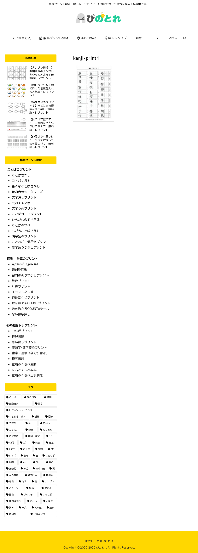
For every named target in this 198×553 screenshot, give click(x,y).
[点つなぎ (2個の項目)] (13, 475)
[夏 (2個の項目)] (52, 468)
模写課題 (18, 359)
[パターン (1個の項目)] (14, 488)
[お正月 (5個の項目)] (26, 449)
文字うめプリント (24, 208)
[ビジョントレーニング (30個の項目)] (30, 410)
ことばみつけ (21, 225)
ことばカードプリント (27, 214)
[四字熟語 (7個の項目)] (13, 436)
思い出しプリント (24, 342)
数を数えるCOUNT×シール (30, 309)
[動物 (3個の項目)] (10, 462)
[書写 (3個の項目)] (24, 456)
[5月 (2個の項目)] (37, 462)
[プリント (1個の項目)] (28, 495)
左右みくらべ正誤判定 (27, 375)
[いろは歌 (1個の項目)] (47, 495)
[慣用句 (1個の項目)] (49, 475)
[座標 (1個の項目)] (51, 508)
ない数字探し (21, 314)
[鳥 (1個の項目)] (35, 481)
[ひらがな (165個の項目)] (31, 397)
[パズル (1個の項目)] (33, 501)
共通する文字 (21, 203)
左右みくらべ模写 (24, 370)
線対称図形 (19, 270)
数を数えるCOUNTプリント (31, 303)
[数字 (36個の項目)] (45, 404)
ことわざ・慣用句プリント (30, 242)
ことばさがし (21, 175)
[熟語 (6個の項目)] (37, 443)
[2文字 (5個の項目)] (11, 449)
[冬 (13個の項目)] (31, 423)
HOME (89, 541)
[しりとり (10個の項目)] (47, 430)
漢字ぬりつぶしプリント (29, 247)
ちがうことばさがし (26, 231)
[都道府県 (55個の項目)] (18, 404)
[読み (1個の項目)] (10, 508)
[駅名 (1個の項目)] (32, 488)
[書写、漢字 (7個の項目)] (33, 436)
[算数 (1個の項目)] (11, 495)
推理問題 (18, 336)
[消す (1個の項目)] (23, 481)
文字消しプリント (24, 197)
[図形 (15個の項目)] (50, 417)
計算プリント (21, 286)
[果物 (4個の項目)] (39, 449)
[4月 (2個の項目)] (24, 462)
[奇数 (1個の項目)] (10, 481)
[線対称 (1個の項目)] (16, 514)
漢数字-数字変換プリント (29, 347)
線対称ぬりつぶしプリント (30, 275)
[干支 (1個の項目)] (23, 508)
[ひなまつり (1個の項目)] (43, 514)
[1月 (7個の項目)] (50, 436)
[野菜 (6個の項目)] (50, 443)
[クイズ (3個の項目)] (11, 456)
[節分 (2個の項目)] (24, 468)
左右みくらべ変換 (24, 364)
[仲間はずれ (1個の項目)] (14, 501)
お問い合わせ (105, 541)
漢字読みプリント (24, 236)
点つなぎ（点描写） (26, 264)
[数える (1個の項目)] (48, 488)
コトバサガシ (21, 180)
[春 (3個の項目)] (35, 456)
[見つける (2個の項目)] (32, 475)
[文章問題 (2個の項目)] (39, 468)
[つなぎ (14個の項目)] (13, 423)
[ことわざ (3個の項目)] (49, 456)
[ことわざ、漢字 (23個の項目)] (16, 417)
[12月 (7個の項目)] (10, 443)
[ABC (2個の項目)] (50, 462)
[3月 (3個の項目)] (51, 449)
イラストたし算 (22, 292)
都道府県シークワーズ (27, 192)
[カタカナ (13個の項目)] (13, 430)
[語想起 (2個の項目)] (11, 468)
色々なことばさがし (26, 186)
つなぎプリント (22, 331)
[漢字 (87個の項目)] (49, 397)
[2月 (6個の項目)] (24, 443)
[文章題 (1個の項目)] (37, 508)
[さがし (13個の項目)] (47, 423)
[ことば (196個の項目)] (12, 397)
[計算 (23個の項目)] (36, 417)
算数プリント (21, 281)
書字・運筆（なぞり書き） (30, 353)
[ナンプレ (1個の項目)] (48, 481)
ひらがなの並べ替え (26, 219)
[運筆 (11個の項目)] (31, 430)
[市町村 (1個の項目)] (49, 501)
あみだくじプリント (26, 297)
